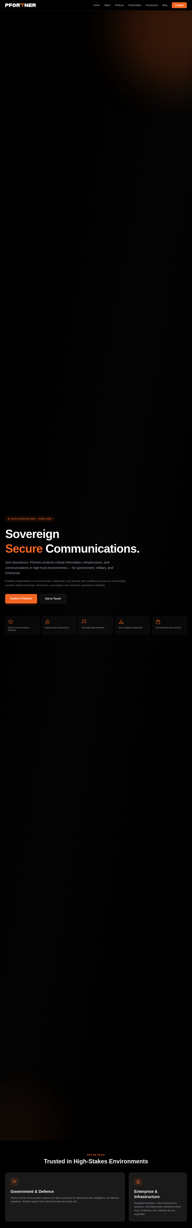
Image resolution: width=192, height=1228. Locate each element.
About (107, 5)
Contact (179, 5)
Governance (152, 5)
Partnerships (134, 5)
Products (119, 5)
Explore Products (21, 598)
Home (97, 5)
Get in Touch (53, 598)
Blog (165, 5)
